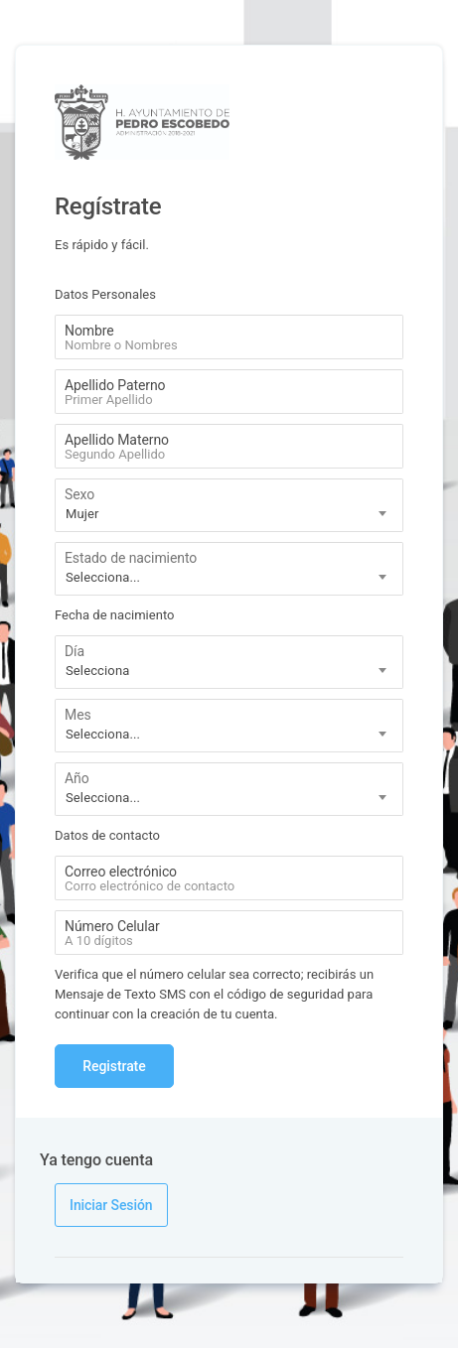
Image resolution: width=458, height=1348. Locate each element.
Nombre (89, 330)
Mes (78, 715)
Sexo (79, 494)
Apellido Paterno (115, 385)
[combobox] (229, 505)
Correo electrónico (121, 871)
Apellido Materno (117, 440)
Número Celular (112, 926)
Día (74, 651)
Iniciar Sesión (111, 1205)
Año (77, 778)
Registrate (113, 1066)
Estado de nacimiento (131, 558)
